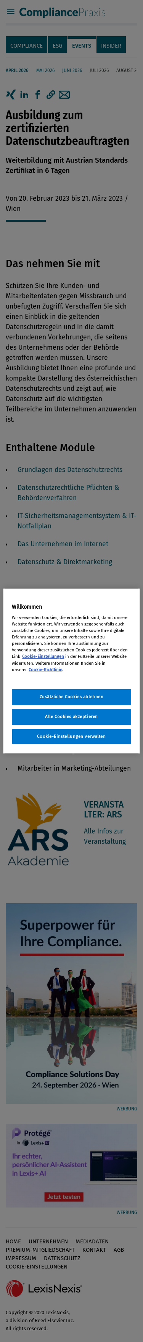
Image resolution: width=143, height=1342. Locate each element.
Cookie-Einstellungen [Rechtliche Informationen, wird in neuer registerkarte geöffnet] (43, 656)
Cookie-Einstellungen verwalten (71, 736)
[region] (71, 671)
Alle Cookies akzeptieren (71, 716)
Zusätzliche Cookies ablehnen (72, 696)
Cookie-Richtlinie (45, 669)
